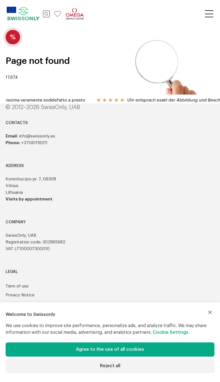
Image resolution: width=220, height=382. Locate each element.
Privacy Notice (20, 295)
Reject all (110, 366)
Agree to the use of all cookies (110, 349)
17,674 (12, 77)
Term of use (17, 286)
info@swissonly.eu (37, 136)
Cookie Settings (170, 332)
